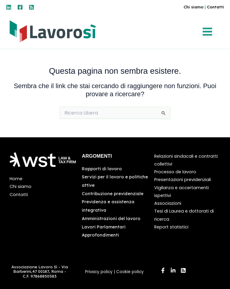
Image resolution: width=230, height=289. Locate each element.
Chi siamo (192, 6)
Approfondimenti (100, 235)
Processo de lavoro (175, 172)
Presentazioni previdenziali (182, 180)
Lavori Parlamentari (103, 227)
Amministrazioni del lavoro (111, 218)
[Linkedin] (8, 7)
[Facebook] (20, 7)
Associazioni (167, 203)
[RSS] (31, 7)
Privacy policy (99, 272)
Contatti (215, 6)
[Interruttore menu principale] (208, 32)
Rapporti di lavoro (102, 168)
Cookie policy (130, 272)
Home (16, 179)
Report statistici (171, 227)
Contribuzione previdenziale (112, 193)
